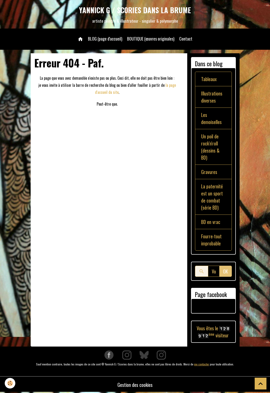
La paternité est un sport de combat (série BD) (212, 197)
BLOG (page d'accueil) (105, 39)
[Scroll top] (260, 383)
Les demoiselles (211, 118)
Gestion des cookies (135, 384)
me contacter (201, 364)
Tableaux (209, 79)
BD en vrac (210, 221)
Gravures (209, 171)
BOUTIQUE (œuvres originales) (150, 39)
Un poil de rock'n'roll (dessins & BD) (210, 147)
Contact (185, 39)
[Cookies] (10, 383)
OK (225, 271)
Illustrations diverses (211, 97)
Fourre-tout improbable (211, 240)
